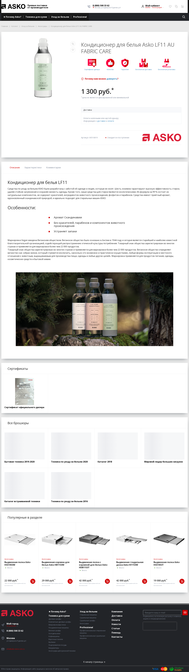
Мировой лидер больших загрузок (163, 462)
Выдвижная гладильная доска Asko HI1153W (129, 563)
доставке (101, 121)
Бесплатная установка (166, 69)
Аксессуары (9, 559)
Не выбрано (12, 626)
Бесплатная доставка (143, 69)
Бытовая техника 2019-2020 (19, 462)
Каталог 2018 (105, 462)
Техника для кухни (36, 16)
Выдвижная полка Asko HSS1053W (17, 563)
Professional (80, 16)
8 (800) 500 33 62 (15, 630)
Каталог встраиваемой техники (22, 501)
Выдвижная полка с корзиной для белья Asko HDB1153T (93, 565)
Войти (147, 7)
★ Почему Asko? (12, 16)
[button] (106, 5)
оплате (111, 121)
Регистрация (157, 7)
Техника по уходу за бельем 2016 (69, 501)
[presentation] (160, 626)
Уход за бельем (60, 16)
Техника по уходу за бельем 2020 (69, 462)
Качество (110, 69)
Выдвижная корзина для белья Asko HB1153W (55, 563)
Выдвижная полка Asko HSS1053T (167, 563)
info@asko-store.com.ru (16, 649)
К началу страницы (94, 661)
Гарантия (125, 69)
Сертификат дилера (92, 69)
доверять (112, 78)
